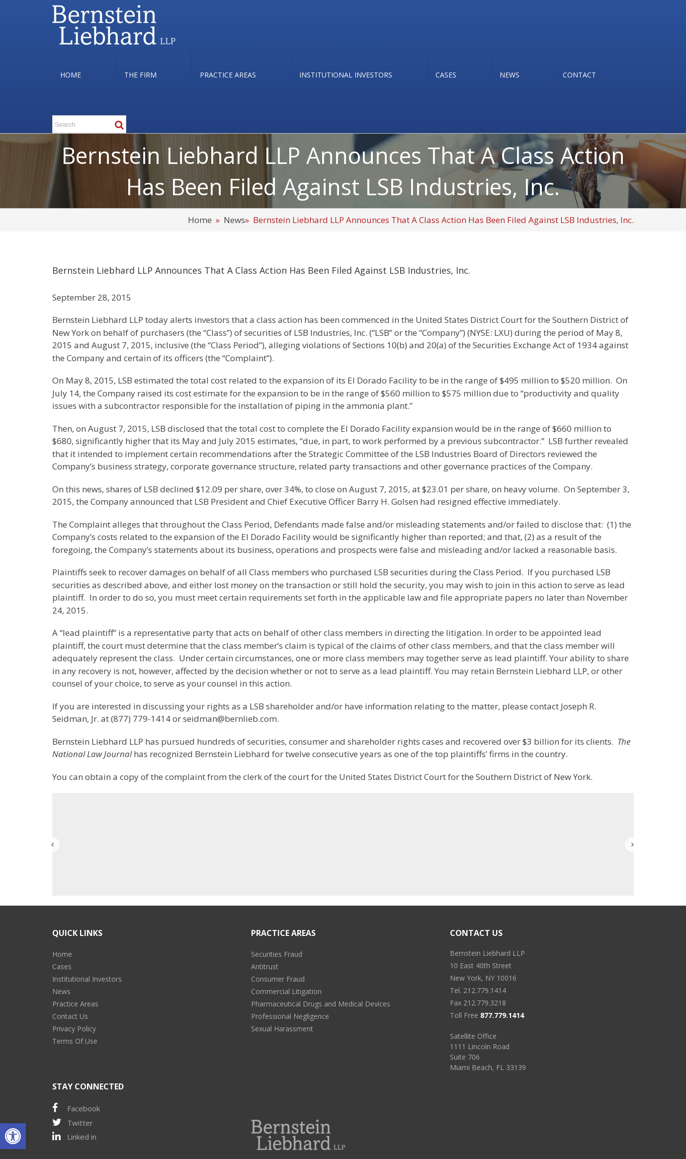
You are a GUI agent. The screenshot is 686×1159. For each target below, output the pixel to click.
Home (200, 220)
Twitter (72, 1122)
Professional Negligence (290, 1016)
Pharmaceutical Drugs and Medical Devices (320, 1003)
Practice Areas (75, 1003)
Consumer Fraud (278, 979)
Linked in (74, 1136)
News (234, 220)
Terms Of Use (74, 1041)
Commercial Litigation (286, 991)
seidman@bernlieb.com (230, 718)
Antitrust (264, 966)
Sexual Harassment (282, 1028)
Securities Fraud (276, 954)
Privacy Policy (74, 1028)
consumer (308, 741)
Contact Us (70, 1016)
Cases (62, 966)
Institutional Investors (87, 979)
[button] (13, 1136)
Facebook (76, 1108)
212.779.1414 (484, 990)
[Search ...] (89, 124)
